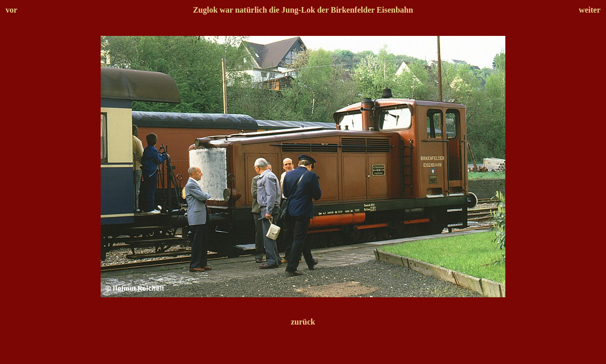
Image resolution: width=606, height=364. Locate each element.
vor (11, 10)
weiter (589, 10)
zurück (303, 321)
